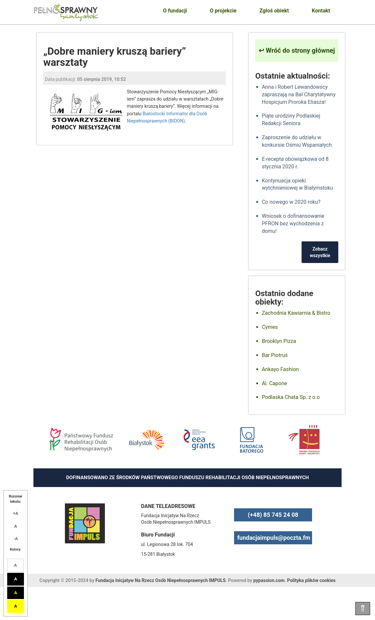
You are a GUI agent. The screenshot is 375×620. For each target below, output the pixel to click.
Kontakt (321, 11)
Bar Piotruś (275, 355)
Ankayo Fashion (280, 369)
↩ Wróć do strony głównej (297, 50)
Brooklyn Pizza (279, 341)
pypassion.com (269, 580)
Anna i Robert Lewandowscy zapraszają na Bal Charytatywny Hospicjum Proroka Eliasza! (299, 94)
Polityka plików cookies (311, 580)
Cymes (270, 327)
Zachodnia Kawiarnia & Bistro (296, 313)
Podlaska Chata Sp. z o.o (291, 397)
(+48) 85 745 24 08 (273, 514)
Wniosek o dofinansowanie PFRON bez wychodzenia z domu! (293, 223)
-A (15, 538)
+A (15, 513)
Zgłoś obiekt (274, 11)
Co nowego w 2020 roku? (291, 202)
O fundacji (175, 11)
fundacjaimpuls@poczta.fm (273, 537)
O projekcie (223, 11)
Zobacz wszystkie (320, 252)
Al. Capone (274, 383)
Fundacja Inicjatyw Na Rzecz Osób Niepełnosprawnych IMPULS (160, 580)
